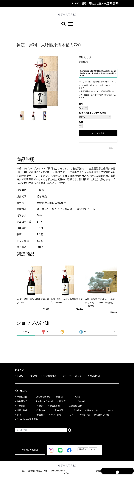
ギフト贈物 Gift (62, 415)
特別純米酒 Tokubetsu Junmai (35, 401)
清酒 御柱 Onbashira (32, 410)
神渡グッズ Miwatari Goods (94, 415)
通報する (112, 148)
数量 (81, 122)
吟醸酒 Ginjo (68, 397)
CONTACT (94, 376)
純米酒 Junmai (72, 401)
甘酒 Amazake (31, 415)
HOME (19, 376)
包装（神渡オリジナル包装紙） (93, 113)
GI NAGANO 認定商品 (27, 419)
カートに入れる (98, 133)
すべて (26, 331)
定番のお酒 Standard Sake (66, 406)
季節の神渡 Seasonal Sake (33, 397)
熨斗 (81, 104)
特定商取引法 (49, 376)
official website (30, 450)
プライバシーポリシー (72, 376)
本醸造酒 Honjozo (30, 406)
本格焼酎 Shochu (68, 410)
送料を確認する (107, 91)
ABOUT (32, 376)
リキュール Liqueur (100, 410)
